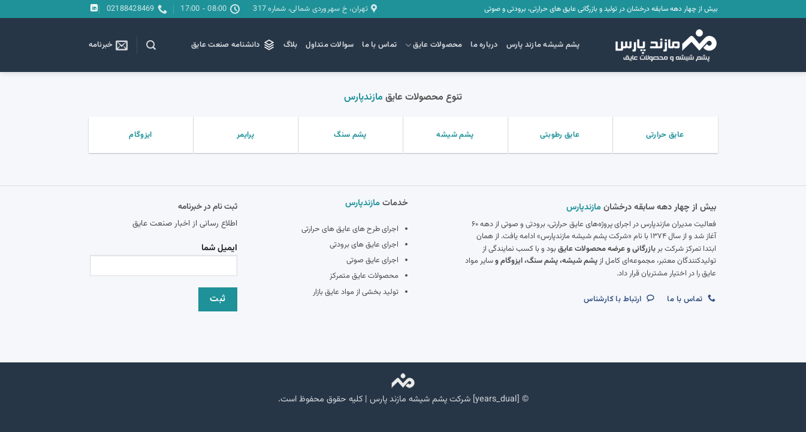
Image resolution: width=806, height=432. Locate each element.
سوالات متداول (330, 45)
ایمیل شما (164, 262)
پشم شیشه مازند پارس (543, 45)
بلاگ (290, 45)
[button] (151, 45)
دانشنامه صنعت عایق (233, 45)
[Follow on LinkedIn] (94, 8)
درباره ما (483, 45)
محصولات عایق (433, 45)
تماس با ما (379, 45)
